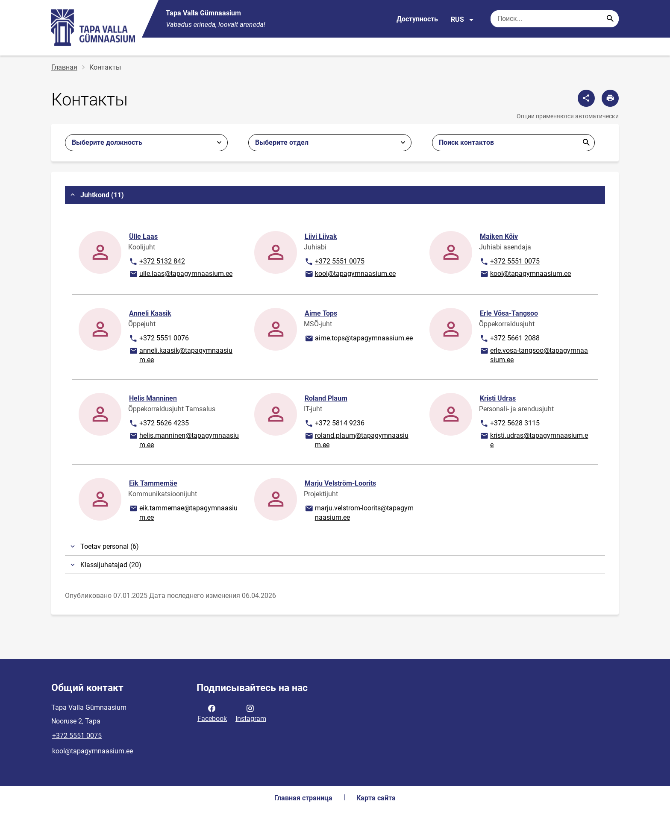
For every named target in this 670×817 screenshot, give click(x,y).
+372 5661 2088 (509, 338)
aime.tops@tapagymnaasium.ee (358, 338)
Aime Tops (321, 313)
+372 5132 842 (157, 261)
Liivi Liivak (321, 236)
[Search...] (610, 19)
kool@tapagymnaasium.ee (350, 274)
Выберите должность (107, 142)
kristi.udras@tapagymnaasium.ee (533, 439)
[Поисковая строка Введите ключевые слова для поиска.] (555, 18)
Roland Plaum (326, 398)
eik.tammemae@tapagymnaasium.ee (183, 512)
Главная (64, 67)
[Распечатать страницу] (610, 98)
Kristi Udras (498, 398)
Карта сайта (376, 798)
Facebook (212, 713)
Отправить (586, 142)
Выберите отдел (282, 142)
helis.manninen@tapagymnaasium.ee (184, 439)
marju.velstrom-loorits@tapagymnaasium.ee (359, 512)
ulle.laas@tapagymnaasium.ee (180, 274)
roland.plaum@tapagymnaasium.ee (356, 439)
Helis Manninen (153, 398)
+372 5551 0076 (159, 338)
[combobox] (329, 142)
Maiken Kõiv (499, 236)
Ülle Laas (143, 236)
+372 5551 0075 (334, 261)
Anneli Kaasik (150, 313)
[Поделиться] (586, 98)
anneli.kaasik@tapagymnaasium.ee (180, 355)
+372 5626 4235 (159, 423)
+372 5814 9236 (334, 423)
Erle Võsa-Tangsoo (509, 313)
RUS (462, 20)
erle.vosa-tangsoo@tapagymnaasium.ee (533, 355)
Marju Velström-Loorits (340, 483)
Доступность (417, 19)
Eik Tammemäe (153, 483)
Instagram (250, 713)
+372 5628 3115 (509, 423)
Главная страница (303, 798)
